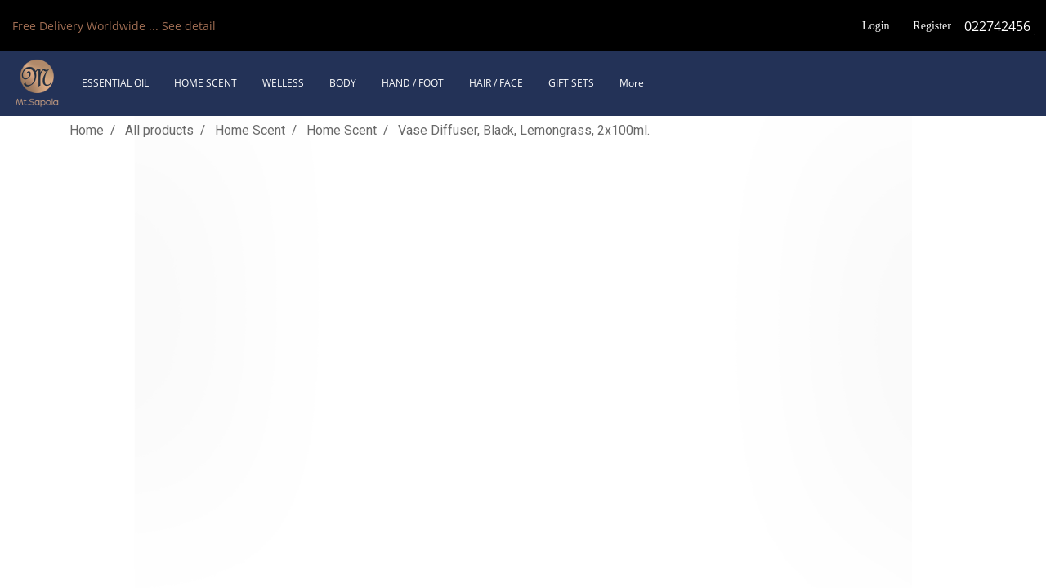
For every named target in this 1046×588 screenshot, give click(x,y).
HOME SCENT (205, 83)
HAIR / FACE (496, 83)
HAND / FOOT (413, 83)
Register (932, 26)
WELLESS (283, 83)
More (631, 83)
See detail (189, 25)
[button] (670, 83)
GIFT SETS (571, 83)
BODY (342, 83)
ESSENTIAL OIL (115, 83)
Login (875, 26)
